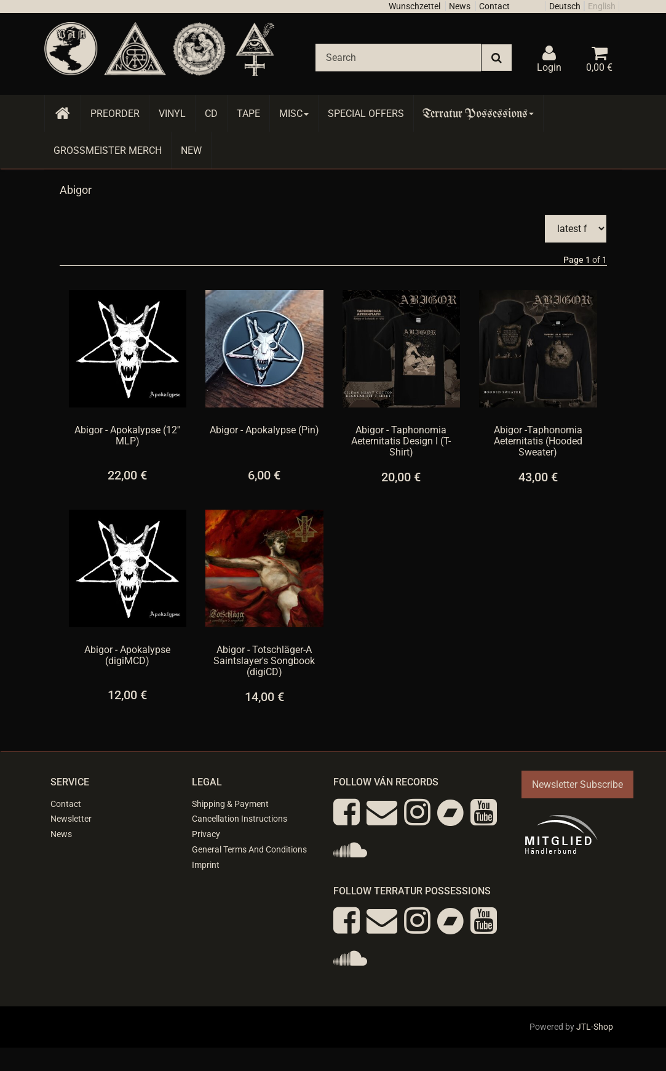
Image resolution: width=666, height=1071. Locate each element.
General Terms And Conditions (249, 849)
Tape (248, 113)
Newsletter (71, 819)
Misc (294, 113)
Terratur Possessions (478, 113)
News (459, 6)
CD (211, 113)
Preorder (115, 113)
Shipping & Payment (230, 804)
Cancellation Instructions (239, 819)
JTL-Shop (594, 1027)
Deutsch (565, 6)
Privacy (206, 834)
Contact (494, 6)
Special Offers (366, 113)
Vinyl (172, 113)
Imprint (206, 865)
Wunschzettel (414, 6)
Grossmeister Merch (108, 150)
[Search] (398, 57)
